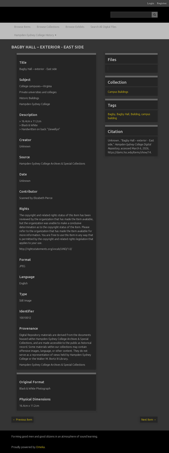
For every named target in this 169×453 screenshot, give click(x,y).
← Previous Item (22, 419)
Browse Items (22, 26)
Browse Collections (48, 26)
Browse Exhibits (75, 26)
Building (135, 114)
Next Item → (148, 419)
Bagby (111, 114)
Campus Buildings (118, 91)
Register (162, 3)
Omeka (40, 447)
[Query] (134, 15)
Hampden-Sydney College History (34, 35)
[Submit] (155, 15)
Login (150, 3)
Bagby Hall (123, 114)
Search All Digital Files (103, 26)
